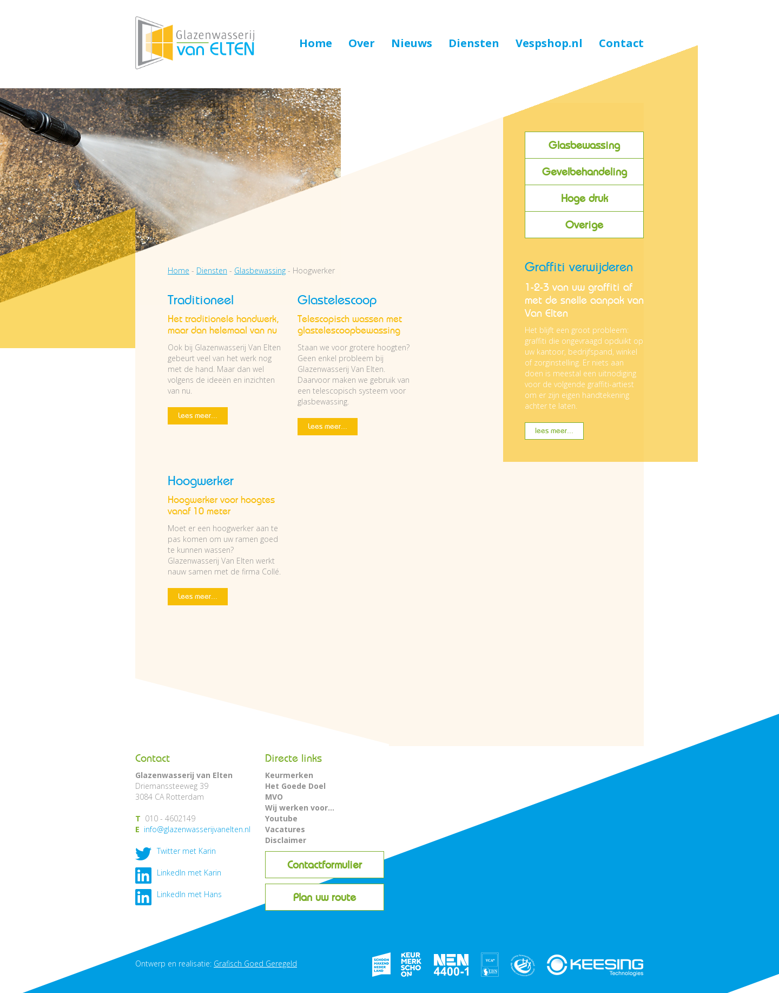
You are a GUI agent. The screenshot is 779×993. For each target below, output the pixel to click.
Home (315, 44)
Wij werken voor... (299, 807)
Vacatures (285, 829)
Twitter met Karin (186, 851)
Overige (584, 224)
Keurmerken (289, 775)
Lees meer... (197, 415)
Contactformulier (324, 864)
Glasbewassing (584, 145)
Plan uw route (324, 897)
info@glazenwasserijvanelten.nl (197, 829)
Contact (621, 44)
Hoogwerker (201, 480)
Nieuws (411, 44)
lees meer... (554, 430)
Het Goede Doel (295, 786)
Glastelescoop (337, 300)
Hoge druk (584, 198)
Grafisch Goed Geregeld (255, 963)
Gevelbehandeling (584, 171)
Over (361, 44)
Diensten (473, 44)
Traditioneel (201, 300)
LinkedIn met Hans (189, 894)
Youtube (281, 818)
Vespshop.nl (549, 44)
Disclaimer (285, 840)
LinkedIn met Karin (189, 872)
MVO (274, 797)
